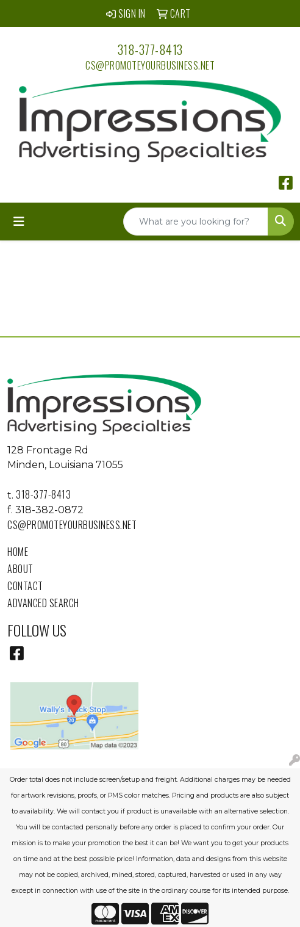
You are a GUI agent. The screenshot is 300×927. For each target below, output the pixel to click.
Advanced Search (43, 603)
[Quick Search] (195, 221)
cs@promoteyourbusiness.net (150, 65)
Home (17, 551)
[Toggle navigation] (19, 221)
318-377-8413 (150, 49)
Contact (25, 586)
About (20, 568)
